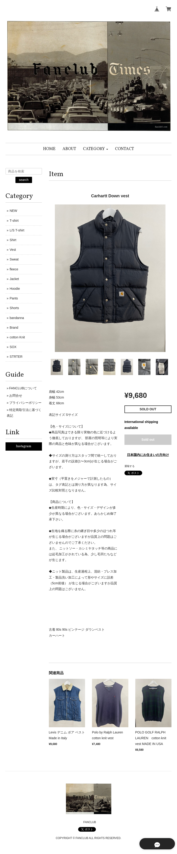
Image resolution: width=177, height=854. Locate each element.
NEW (13, 211)
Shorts (14, 308)
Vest (13, 249)
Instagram (23, 446)
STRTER (16, 356)
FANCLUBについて (23, 388)
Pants (14, 298)
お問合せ (15, 395)
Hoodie (15, 288)
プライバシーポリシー (25, 403)
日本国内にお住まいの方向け (148, 455)
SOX (13, 347)
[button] (96, 149)
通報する (129, 466)
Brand (14, 327)
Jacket (14, 279)
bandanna (17, 318)
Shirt (13, 240)
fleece (14, 269)
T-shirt (14, 220)
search (24, 180)
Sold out (148, 439)
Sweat (14, 259)
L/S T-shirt (17, 230)
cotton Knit (17, 337)
